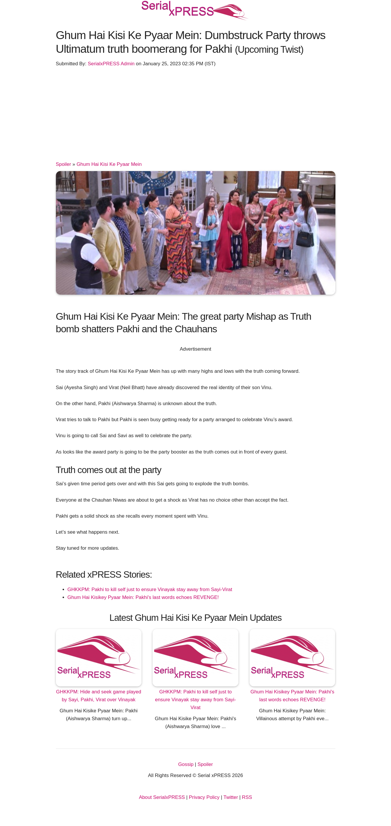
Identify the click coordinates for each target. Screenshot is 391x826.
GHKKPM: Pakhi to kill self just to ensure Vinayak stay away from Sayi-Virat (150, 589)
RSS (247, 797)
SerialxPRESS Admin (111, 63)
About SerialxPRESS (162, 797)
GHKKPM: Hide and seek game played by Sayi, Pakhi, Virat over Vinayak (98, 695)
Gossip (186, 764)
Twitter (231, 797)
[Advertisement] (195, 116)
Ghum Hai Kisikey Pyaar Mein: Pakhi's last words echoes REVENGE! (143, 597)
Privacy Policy (204, 797)
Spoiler (63, 164)
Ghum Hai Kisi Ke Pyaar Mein (109, 164)
